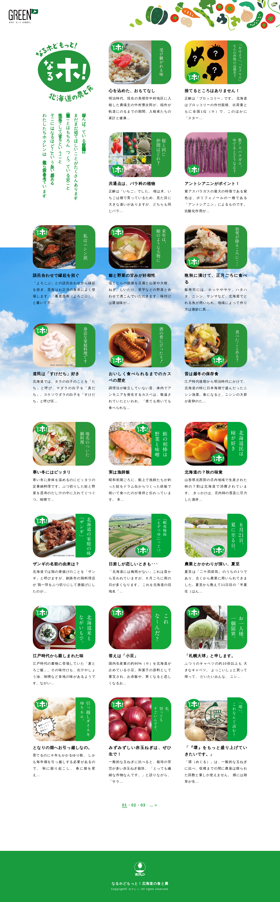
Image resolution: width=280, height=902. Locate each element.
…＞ (153, 805)
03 (142, 805)
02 (133, 805)
